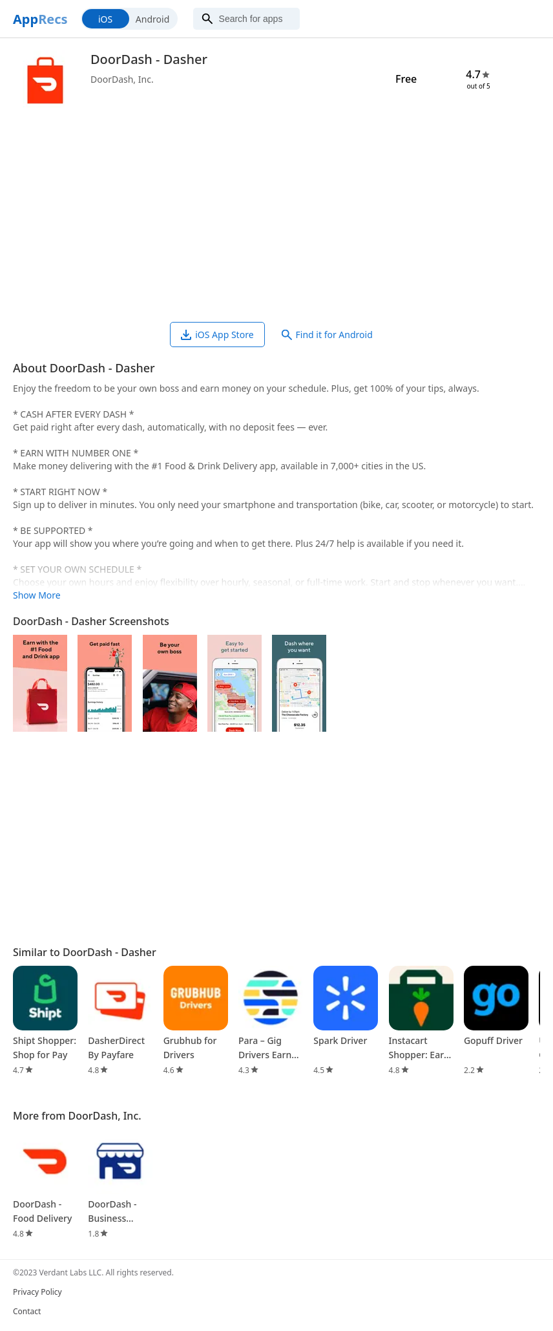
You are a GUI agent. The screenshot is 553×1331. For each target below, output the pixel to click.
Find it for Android (327, 334)
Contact (27, 1311)
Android (152, 19)
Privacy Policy (37, 1291)
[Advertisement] (276, 218)
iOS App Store (217, 334)
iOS (105, 19)
